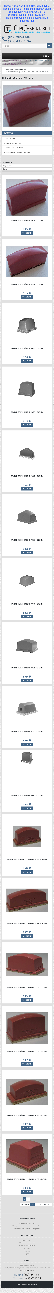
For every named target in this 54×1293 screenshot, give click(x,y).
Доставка (27, 1248)
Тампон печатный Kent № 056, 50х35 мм (27, 412)
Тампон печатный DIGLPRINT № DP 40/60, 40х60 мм (27, 1179)
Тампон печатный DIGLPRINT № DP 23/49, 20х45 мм (27, 860)
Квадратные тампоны (12, 143)
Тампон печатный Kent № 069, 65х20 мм (27, 348)
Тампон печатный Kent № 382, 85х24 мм (27, 284)
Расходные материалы (18, 69)
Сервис (27, 1254)
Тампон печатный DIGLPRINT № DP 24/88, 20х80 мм (27, 924)
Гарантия (27, 1251)
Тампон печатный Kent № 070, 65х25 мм (27, 540)
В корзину (27, 233)
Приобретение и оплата (27, 1245)
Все (49, 1204)
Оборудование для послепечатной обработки (27, 1226)
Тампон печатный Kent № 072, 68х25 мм (27, 220)
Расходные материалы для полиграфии (27, 1229)
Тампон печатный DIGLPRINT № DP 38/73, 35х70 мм (27, 1115)
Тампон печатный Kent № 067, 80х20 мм (27, 476)
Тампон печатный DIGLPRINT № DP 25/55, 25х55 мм (27, 987)
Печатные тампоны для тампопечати (18, 72)
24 (36, 1204)
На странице (25, 1204)
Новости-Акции (27, 1240)
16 (32, 1204)
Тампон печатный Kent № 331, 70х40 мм (27, 668)
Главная (6, 69)
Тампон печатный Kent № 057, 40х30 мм (27, 796)
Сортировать (7, 162)
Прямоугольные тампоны (40, 72)
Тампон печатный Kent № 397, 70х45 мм (27, 732)
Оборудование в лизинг (27, 1243)
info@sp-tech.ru (29, 1270)
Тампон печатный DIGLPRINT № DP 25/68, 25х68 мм (27, 1051)
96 (45, 1204)
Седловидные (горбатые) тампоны (17, 152)
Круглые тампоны (11, 139)
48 (40, 1204)
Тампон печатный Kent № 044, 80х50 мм (27, 604)
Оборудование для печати (27, 1223)
